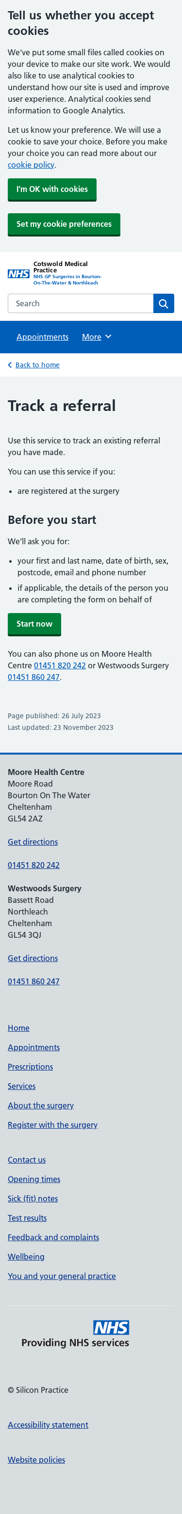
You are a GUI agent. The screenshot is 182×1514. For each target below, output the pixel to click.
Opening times (34, 1179)
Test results (27, 1218)
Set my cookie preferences (64, 224)
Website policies (36, 1460)
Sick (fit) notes (33, 1198)
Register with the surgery (53, 1125)
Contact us (27, 1160)
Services (21, 1086)
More (97, 336)
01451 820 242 (60, 665)
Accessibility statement (48, 1425)
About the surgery (41, 1105)
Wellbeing (26, 1257)
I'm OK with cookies (52, 189)
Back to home (38, 365)
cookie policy (31, 165)
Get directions (33, 842)
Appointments (42, 337)
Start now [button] (34, 624)
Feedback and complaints (53, 1237)
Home (19, 1028)
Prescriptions (30, 1067)
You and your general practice (62, 1276)
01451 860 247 (34, 677)
